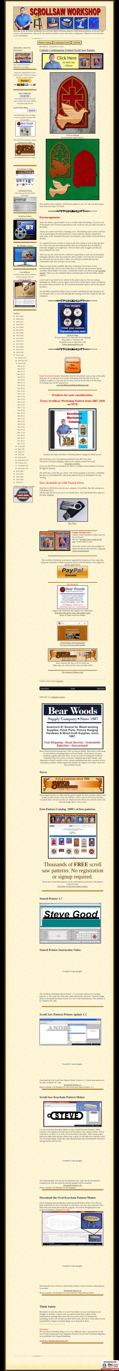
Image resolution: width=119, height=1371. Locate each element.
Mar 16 (20, 405)
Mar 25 (20, 427)
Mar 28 (20, 435)
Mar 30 (20, 441)
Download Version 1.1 (72, 1085)
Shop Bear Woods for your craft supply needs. (73, 613)
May (20, 449)
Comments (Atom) (57, 697)
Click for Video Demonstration (88, 550)
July (19, 454)
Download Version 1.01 (72, 1185)
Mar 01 (20, 366)
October (21, 463)
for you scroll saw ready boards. (72, 645)
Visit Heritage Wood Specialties (72, 643)
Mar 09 (20, 388)
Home (73, 688)
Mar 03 (20, 371)
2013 (18, 333)
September (22, 460)
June (20, 452)
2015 (18, 338)
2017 (18, 344)
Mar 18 (20, 410)
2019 (18, 349)
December (21, 468)
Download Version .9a (72, 1290)
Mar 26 (20, 429)
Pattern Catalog (45, 42)
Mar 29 (20, 438)
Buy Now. (72, 523)
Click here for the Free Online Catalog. (72, 886)
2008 (18, 319)
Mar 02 (20, 369)
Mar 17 (20, 407)
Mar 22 (20, 421)
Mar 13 (20, 399)
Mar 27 (20, 432)
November (22, 465)
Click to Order (72, 335)
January (21, 358)
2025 (18, 479)
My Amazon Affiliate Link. (72, 672)
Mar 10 (20, 391)
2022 (18, 471)
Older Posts (101, 688)
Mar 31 (20, 443)
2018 (18, 347)
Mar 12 (20, 396)
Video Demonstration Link (72, 344)
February (21, 360)
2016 (18, 341)
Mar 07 (20, 382)
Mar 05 (20, 377)
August (20, 457)
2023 (18, 474)
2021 (18, 355)
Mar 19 (20, 413)
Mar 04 (20, 374)
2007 (18, 316)
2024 (18, 477)
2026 (18, 482)
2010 (18, 324)
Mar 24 (20, 424)
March (20, 363)
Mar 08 (20, 385)
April (20, 446)
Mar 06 (20, 380)
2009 (18, 322)
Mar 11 (20, 394)
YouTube (76, 42)
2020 (18, 352)
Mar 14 (20, 402)
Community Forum (62, 42)
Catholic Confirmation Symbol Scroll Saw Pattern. (67, 50)
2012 (18, 330)
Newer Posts (44, 688)
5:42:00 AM (59, 681)
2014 (18, 335)
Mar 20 (20, 416)
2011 (18, 327)
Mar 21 (20, 418)
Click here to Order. (73, 464)
